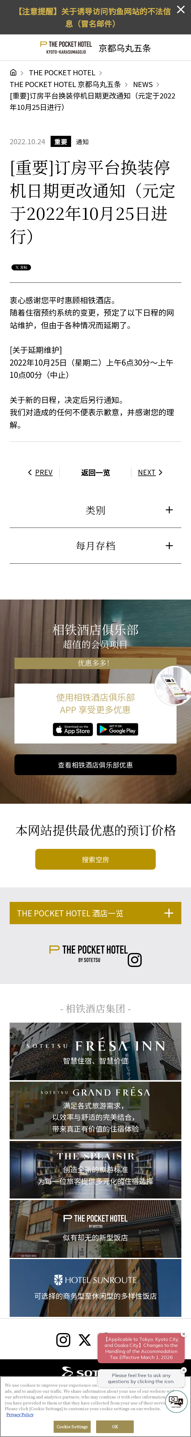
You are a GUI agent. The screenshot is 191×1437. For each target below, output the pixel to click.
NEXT (152, 472)
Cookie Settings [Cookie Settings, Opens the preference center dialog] (72, 1426)
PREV (39, 472)
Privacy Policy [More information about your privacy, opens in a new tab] (19, 1414)
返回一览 (95, 472)
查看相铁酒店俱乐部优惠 (95, 764)
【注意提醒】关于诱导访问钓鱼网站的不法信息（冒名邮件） (92, 17)
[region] (95, 1406)
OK (115, 1426)
